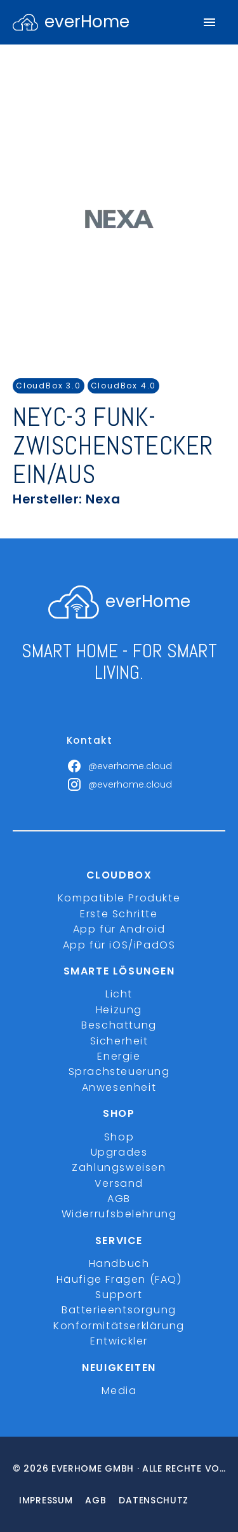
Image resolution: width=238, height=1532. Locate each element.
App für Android (119, 929)
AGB (119, 1198)
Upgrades (119, 1152)
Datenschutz (153, 1500)
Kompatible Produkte (119, 898)
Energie (118, 1056)
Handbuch (119, 1263)
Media (119, 1390)
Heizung (119, 1009)
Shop (119, 1137)
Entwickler (119, 1341)
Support (118, 1294)
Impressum (45, 1500)
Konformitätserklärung (119, 1325)
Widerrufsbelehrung (119, 1214)
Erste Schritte (118, 913)
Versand (119, 1183)
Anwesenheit (119, 1087)
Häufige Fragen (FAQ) (119, 1279)
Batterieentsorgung (119, 1310)
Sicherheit (119, 1041)
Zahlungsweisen (119, 1167)
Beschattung (119, 1025)
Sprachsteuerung (119, 1071)
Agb (95, 1500)
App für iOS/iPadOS (119, 945)
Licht (119, 994)
